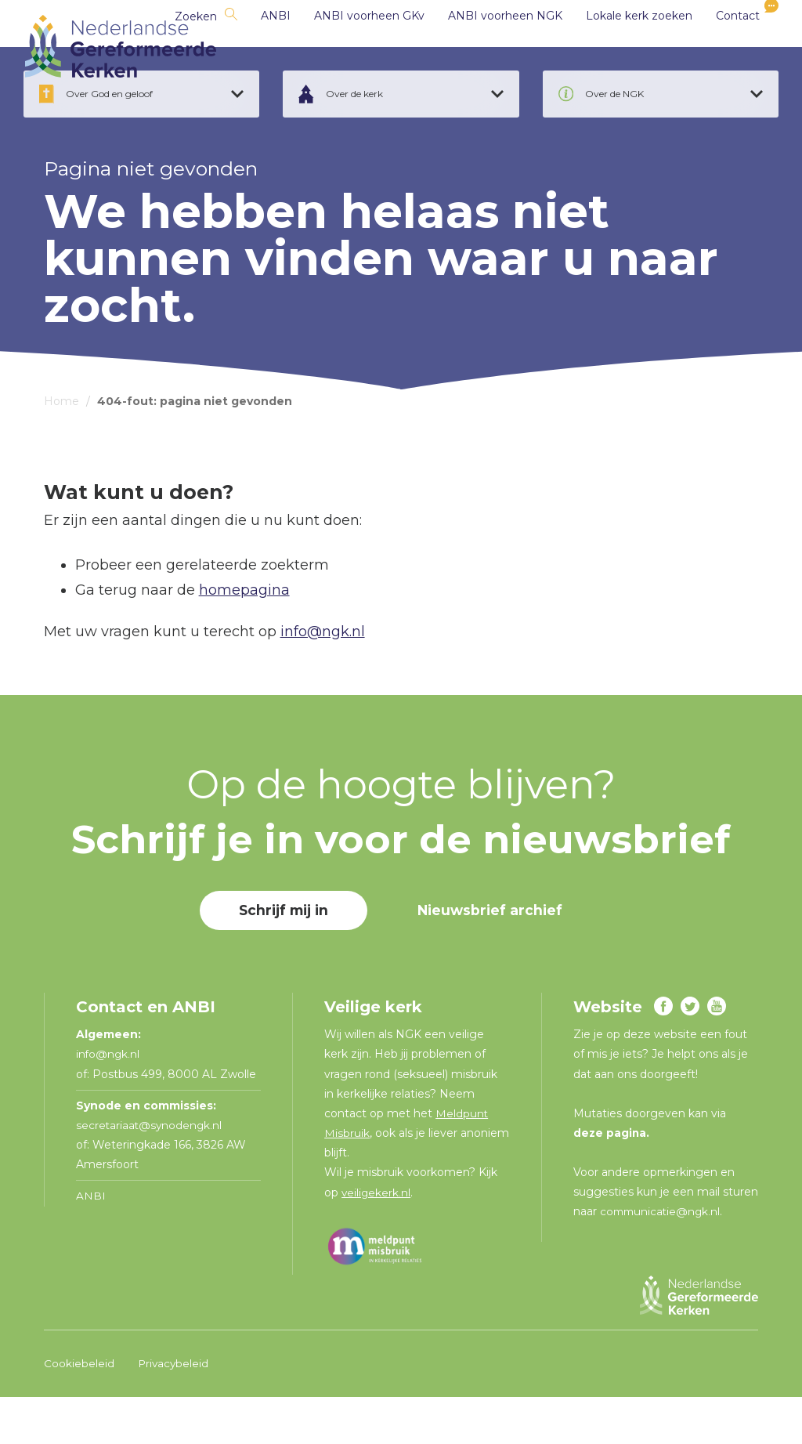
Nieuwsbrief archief (493, 957)
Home (61, 448)
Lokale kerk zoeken (618, 47)
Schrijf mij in (282, 957)
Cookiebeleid (79, 1410)
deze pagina (610, 1180)
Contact (717, 47)
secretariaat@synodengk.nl (150, 1172)
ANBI (255, 47)
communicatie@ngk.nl (662, 1258)
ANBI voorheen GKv (349, 47)
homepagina (244, 637)
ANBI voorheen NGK (485, 47)
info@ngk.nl (322, 678)
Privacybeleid (174, 1410)
